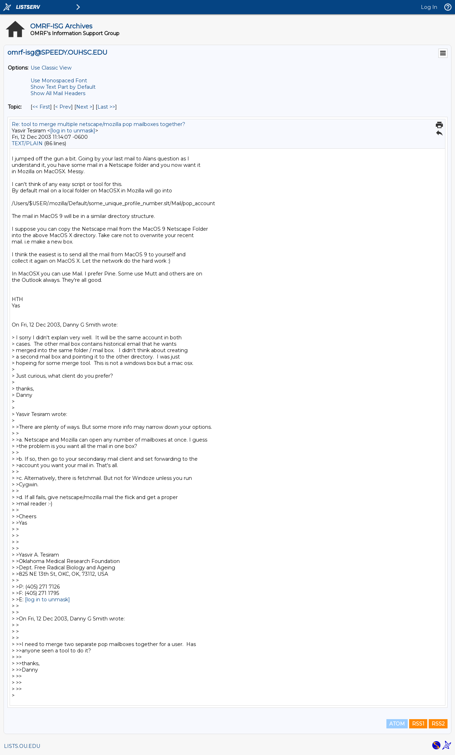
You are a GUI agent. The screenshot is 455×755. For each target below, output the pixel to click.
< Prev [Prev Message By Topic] (63, 107)
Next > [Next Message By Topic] (84, 107)
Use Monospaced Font (59, 80)
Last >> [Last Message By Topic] (106, 107)
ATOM (397, 724)
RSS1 (418, 724)
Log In (429, 7)
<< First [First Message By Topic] (41, 107)
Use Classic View (51, 68)
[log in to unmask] (72, 130)
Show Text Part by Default (63, 87)
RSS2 (438, 724)
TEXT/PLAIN (27, 143)
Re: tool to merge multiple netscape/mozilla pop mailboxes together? (98, 124)
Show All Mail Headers (58, 93)
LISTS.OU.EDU (22, 746)
